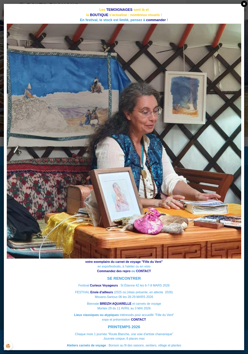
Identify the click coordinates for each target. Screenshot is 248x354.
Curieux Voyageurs (104, 285)
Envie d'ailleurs (101, 292)
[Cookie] (8, 346)
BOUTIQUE (99, 15)
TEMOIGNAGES (119, 10)
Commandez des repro (113, 271)
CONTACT (143, 271)
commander (156, 20)
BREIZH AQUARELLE (115, 303)
